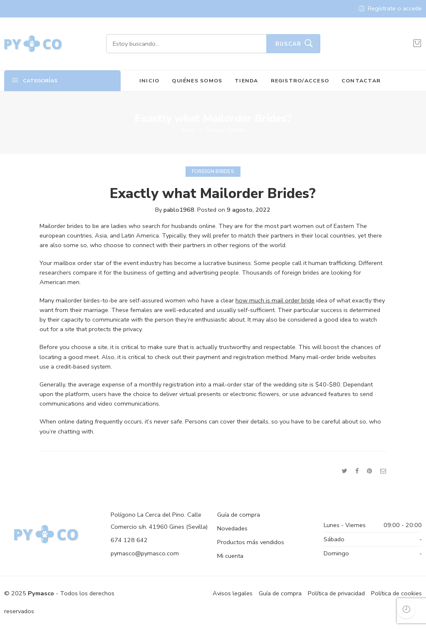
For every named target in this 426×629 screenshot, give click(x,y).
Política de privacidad (336, 593)
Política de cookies (396, 593)
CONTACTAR (361, 80)
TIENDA (246, 80)
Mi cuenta (230, 556)
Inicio (188, 130)
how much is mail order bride (275, 300)
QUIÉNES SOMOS (197, 80)
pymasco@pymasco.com (145, 553)
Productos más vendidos (250, 542)
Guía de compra (238, 514)
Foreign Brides (225, 130)
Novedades (232, 528)
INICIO (149, 80)
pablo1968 (178, 210)
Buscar (288, 44)
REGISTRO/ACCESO (300, 80)
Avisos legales (233, 593)
